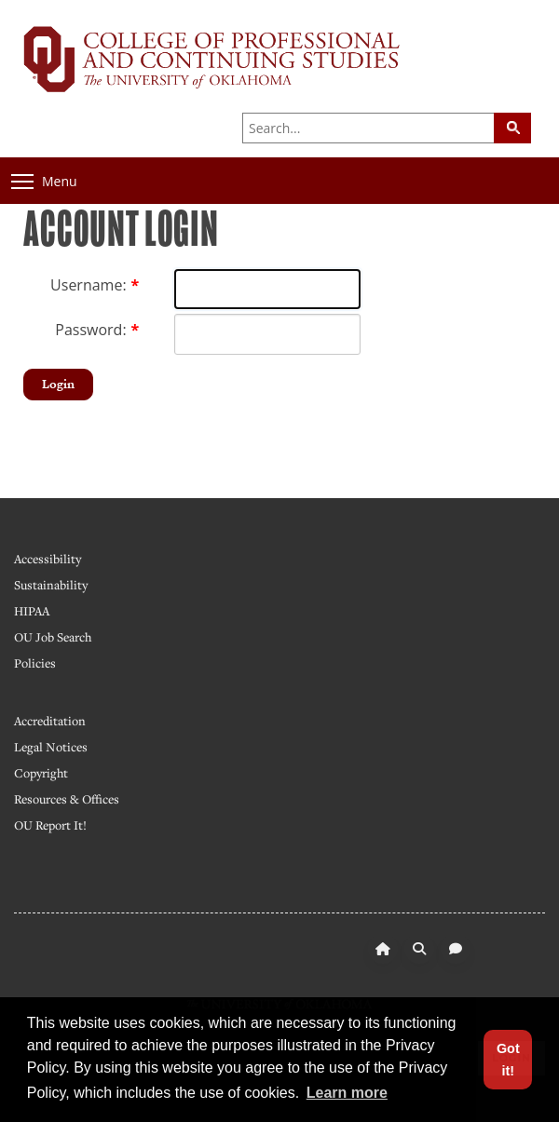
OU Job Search (52, 637)
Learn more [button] (347, 1093)
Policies (35, 663)
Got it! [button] (508, 1059)
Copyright (41, 772)
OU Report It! (50, 825)
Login (58, 384)
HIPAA (31, 610)
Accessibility (47, 558)
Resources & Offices (66, 799)
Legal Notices (51, 746)
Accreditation (50, 720)
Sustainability (51, 584)
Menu (44, 181)
